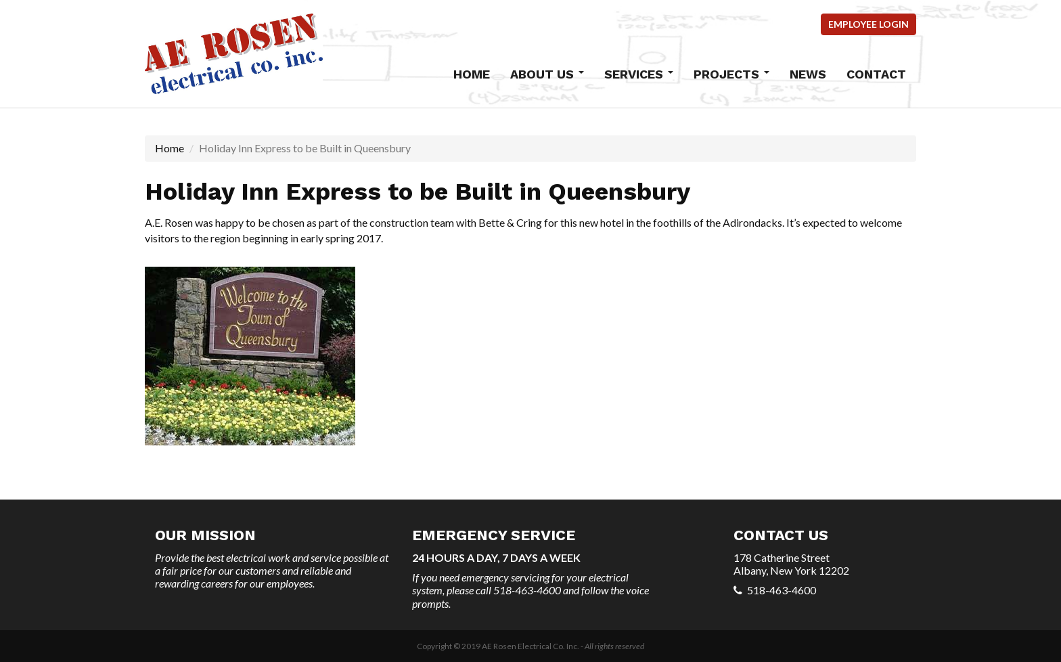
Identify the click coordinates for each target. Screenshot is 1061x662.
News (808, 74)
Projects (731, 74)
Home (471, 74)
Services (638, 74)
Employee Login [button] (868, 24)
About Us (547, 74)
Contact (876, 74)
